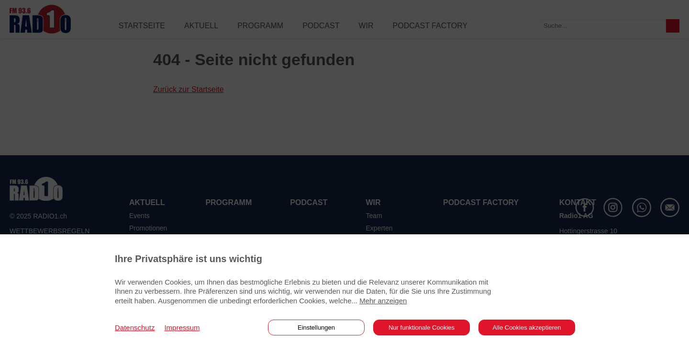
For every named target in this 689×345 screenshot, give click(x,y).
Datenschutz (135, 327)
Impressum (182, 327)
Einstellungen (316, 327)
